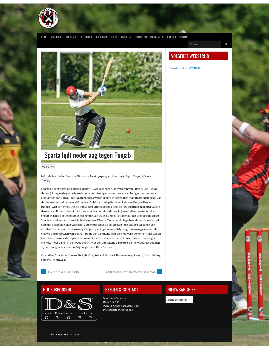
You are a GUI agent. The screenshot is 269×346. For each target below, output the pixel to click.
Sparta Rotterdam (176, 37)
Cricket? (126, 37)
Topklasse (72, 37)
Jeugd (114, 37)
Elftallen (86, 37)
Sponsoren (101, 37)
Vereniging (56, 37)
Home (44, 37)
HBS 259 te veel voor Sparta (60, 271)
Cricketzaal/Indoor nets (149, 37)
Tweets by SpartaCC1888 (184, 68)
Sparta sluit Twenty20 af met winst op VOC (133, 271)
